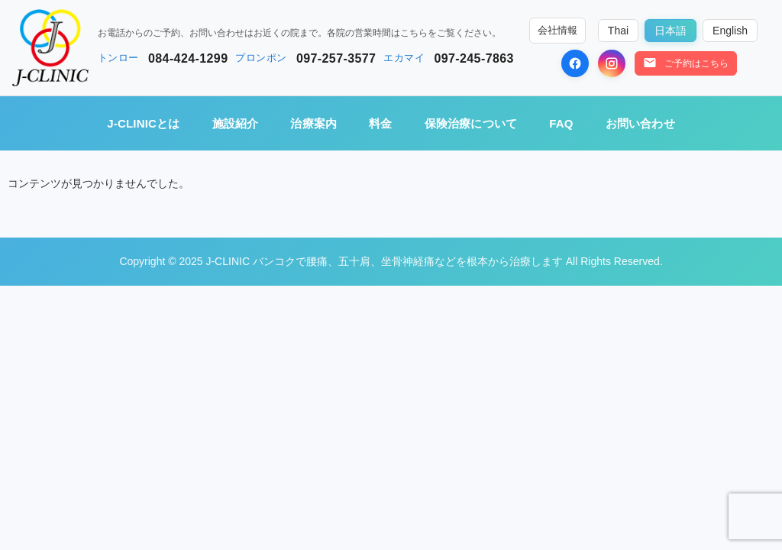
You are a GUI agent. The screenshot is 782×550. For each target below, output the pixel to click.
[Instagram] (611, 63)
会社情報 (557, 30)
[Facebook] (575, 63)
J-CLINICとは (143, 123)
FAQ (561, 123)
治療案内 (313, 123)
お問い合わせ (640, 123)
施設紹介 (235, 123)
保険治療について (471, 123)
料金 (380, 123)
